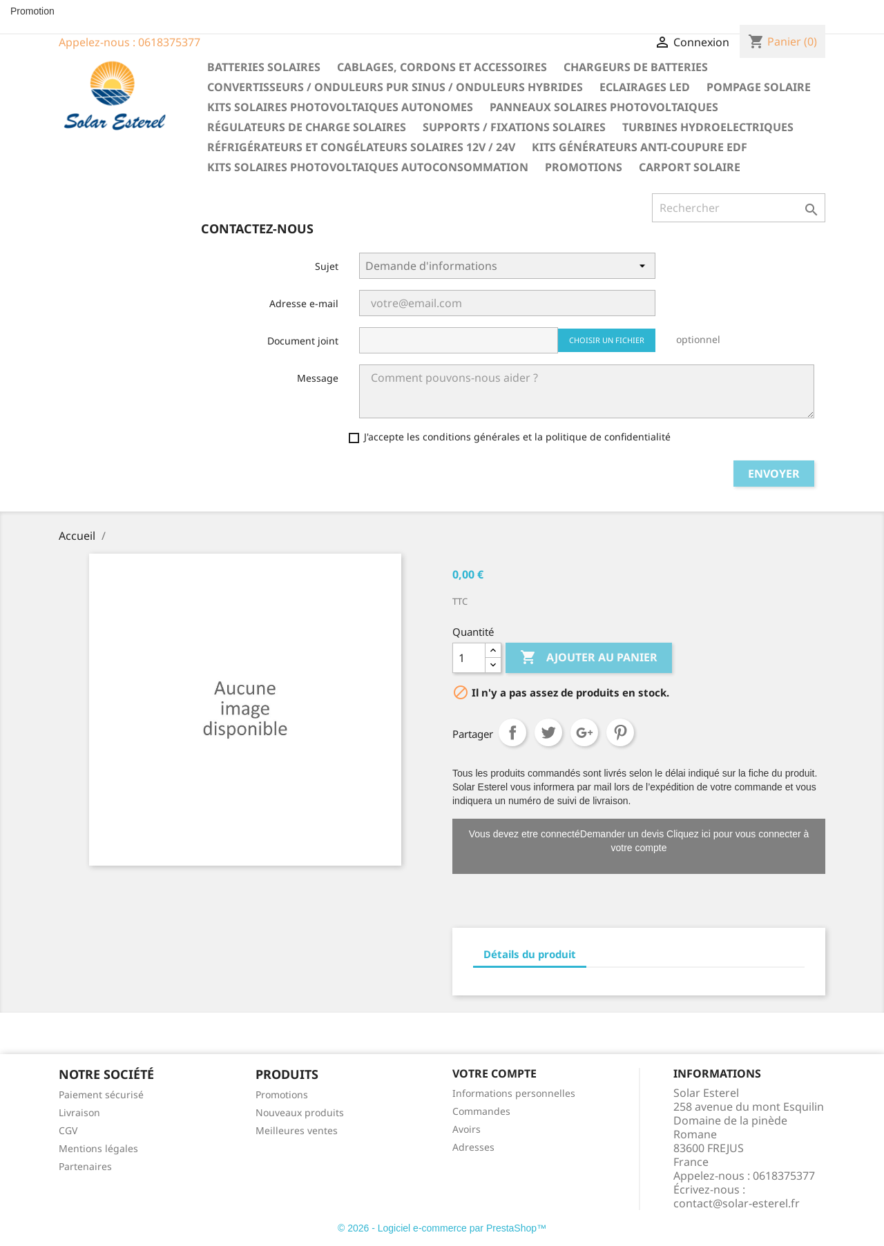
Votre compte (494, 1073)
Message (317, 377)
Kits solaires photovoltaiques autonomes (340, 107)
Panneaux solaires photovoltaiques (604, 107)
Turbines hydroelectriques (708, 127)
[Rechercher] (738, 207)
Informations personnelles (513, 1093)
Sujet (326, 266)
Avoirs (466, 1129)
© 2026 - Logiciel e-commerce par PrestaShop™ (442, 1228)
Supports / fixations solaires (514, 127)
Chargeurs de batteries (636, 67)
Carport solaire (689, 167)
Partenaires (85, 1166)
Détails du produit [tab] (529, 954)
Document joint (302, 340)
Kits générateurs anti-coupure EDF (639, 147)
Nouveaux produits (300, 1112)
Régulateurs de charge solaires (306, 127)
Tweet (548, 732)
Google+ (584, 732)
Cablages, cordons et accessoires (442, 67)
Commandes (481, 1111)
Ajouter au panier (588, 658)
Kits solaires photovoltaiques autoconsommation (367, 167)
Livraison (79, 1112)
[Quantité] (469, 658)
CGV (68, 1130)
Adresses (473, 1146)
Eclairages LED (644, 87)
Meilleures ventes (297, 1130)
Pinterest (620, 732)
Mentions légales (98, 1148)
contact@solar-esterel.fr (736, 1203)
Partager (512, 732)
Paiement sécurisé (101, 1094)
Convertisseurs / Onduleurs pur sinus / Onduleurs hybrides (395, 87)
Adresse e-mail (303, 303)
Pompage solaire (759, 87)
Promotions (583, 167)
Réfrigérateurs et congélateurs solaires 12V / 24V (361, 147)
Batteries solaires (263, 67)
